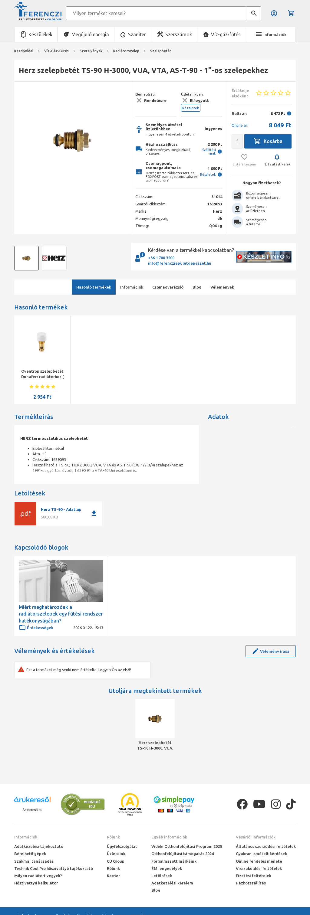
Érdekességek (36, 627)
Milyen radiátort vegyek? (38, 876)
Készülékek (40, 34)
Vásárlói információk (255, 837)
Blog (155, 890)
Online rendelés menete (259, 861)
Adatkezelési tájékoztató (38, 846)
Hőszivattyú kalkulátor (36, 883)
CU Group (115, 861)
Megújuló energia (90, 34)
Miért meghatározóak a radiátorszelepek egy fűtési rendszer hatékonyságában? (61, 613)
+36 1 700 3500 (161, 258)
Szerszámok (178, 34)
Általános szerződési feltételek (266, 846)
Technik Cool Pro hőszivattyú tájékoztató (53, 868)
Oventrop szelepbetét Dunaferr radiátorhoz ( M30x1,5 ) (42, 376)
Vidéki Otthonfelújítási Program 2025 (186, 846)
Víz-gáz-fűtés (226, 34)
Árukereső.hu (32, 810)
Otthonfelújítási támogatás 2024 (182, 853)
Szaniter (137, 34)
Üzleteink (116, 853)
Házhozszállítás (251, 883)
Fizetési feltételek (253, 876)
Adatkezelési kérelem (172, 883)
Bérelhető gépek (30, 853)
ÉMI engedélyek (166, 868)
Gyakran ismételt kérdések (261, 853)
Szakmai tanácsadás (34, 861)
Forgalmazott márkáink (173, 861)
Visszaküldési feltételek (259, 868)
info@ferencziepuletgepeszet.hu (179, 263)
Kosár (291, 13)
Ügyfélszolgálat (122, 846)
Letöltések (161, 876)
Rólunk (113, 837)
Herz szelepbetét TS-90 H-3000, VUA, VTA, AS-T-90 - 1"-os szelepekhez (155, 745)
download (93, 513)
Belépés (274, 13)
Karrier (113, 876)
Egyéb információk (169, 837)
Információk (25, 837)
